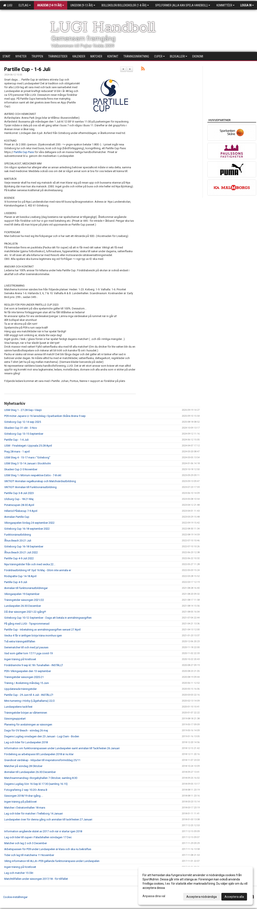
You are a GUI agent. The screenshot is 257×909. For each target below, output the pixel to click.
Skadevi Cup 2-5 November (20, 469)
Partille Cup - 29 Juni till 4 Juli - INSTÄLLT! (28, 694)
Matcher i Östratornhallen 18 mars (24, 807)
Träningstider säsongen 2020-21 (24, 677)
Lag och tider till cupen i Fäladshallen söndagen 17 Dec (38, 837)
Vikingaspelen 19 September (21, 594)
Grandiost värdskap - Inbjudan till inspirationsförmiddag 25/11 (42, 760)
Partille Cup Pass (24, 152)
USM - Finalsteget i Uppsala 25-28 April (28, 445)
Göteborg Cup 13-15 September (23, 433)
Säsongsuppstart (15, 718)
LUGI (7, 5)
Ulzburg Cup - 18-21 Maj (19, 499)
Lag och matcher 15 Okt (18, 872)
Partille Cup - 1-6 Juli (27, 69)
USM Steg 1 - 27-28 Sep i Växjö (23, 410)
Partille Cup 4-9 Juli (15, 582)
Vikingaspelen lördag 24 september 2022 (29, 522)
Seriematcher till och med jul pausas (26, 647)
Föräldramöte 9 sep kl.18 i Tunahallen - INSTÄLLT (33, 665)
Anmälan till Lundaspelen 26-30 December (30, 772)
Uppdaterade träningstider (20, 688)
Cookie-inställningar (15, 897)
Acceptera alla (234, 896)
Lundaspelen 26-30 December (22, 605)
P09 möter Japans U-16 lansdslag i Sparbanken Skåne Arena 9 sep (45, 416)
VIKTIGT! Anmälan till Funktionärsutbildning (30, 487)
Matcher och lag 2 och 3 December (25, 843)
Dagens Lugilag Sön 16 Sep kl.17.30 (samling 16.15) (36, 783)
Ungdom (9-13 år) (82, 5)
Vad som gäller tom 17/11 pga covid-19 (28, 653)
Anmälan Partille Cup (16, 516)
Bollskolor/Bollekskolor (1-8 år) (125, 5)
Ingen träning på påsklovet (20, 801)
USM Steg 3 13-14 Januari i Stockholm (27, 463)
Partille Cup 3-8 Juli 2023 (19, 493)
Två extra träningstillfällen (19, 641)
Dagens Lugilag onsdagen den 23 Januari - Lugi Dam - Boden (41, 736)
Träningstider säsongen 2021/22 (24, 599)
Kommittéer (225, 5)
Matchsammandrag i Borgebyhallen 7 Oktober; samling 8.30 (40, 778)
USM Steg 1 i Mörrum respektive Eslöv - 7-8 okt (32, 475)
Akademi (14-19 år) (50, 5)
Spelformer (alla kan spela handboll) (182, 5)
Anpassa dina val (153, 896)
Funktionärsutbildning (17, 534)
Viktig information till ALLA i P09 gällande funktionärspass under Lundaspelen (51, 861)
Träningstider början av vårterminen (25, 712)
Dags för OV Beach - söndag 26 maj (26, 730)
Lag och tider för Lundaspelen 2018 (26, 742)
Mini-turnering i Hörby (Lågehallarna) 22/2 (29, 700)
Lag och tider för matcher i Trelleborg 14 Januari (33, 813)
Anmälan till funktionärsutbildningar (26, 588)
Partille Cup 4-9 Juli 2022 (19, 558)
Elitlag (25, 5)
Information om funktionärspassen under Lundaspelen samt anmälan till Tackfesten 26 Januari (62, 748)
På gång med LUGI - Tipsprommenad (26, 623)
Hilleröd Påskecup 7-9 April (20, 510)
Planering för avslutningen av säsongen (28, 724)
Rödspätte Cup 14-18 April (20, 576)
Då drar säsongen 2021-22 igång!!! (25, 611)
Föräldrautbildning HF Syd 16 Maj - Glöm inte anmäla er (37, 570)
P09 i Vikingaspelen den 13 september (27, 671)
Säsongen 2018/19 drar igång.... (23, 795)
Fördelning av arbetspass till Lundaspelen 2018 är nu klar (39, 754)
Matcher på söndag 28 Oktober (23, 766)
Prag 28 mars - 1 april (17, 451)
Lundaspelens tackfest (18, 706)
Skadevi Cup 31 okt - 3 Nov (20, 427)
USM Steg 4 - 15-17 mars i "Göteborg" (27, 457)
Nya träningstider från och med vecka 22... (29, 564)
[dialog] (195, 886)
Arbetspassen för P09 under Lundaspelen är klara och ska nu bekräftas (47, 849)
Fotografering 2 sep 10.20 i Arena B (25, 789)
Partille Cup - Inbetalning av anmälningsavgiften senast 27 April (42, 629)
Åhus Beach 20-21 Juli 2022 (21, 552)
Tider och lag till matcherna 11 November (29, 855)
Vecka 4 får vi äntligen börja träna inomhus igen (33, 635)
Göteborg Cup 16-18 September (23, 546)
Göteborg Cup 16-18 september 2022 (27, 528)
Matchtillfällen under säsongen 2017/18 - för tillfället (36, 878)
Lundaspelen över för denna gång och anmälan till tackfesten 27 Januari (48, 819)
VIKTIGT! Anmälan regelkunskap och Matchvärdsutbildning (40, 481)
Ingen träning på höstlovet (20, 659)
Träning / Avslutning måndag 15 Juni (26, 683)
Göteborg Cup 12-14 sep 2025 (22, 421)
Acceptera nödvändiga (201, 896)
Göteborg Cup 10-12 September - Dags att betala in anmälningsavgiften (48, 617)
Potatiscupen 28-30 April (19, 505)
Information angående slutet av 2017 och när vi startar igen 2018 (43, 831)
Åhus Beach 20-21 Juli (17, 540)
